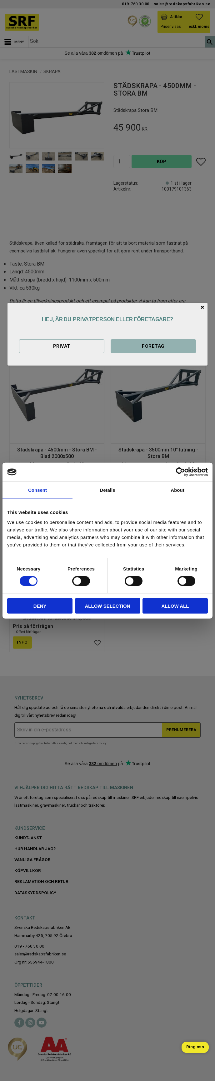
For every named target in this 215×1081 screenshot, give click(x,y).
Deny (40, 605)
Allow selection (107, 605)
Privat (61, 346)
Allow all (175, 605)
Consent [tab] (37, 490)
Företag (153, 346)
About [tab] (177, 490)
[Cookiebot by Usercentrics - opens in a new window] (180, 472)
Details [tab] (107, 490)
